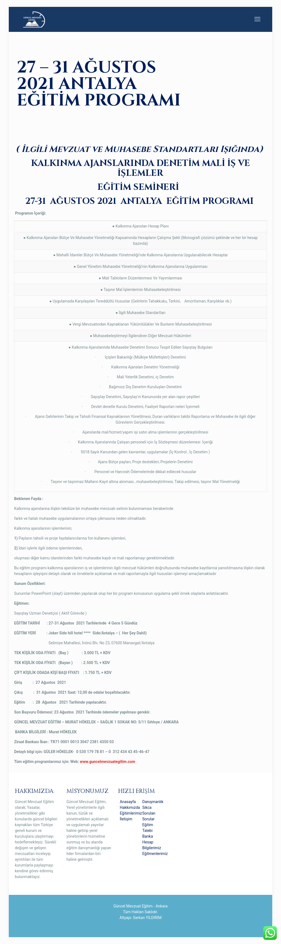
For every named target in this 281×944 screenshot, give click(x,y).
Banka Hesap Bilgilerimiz (151, 842)
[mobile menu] (257, 19)
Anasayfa (128, 801)
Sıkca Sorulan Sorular (149, 813)
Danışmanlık (153, 801)
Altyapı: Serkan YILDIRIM (140, 917)
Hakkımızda (130, 807)
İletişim (126, 819)
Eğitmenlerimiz (155, 853)
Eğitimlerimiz (131, 813)
